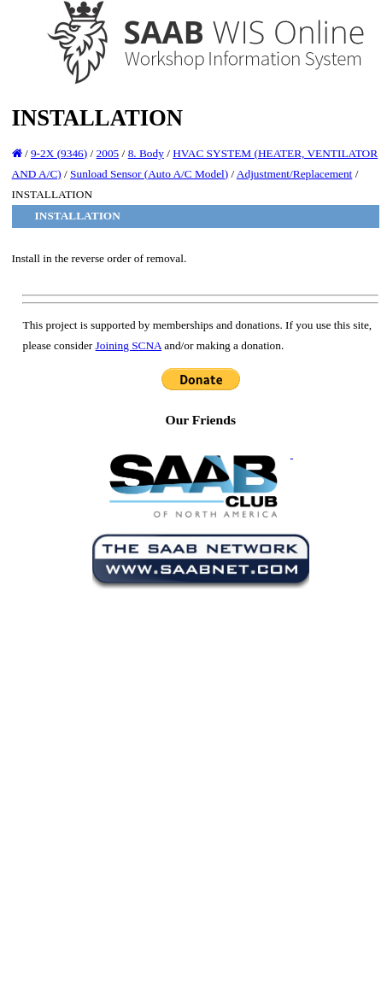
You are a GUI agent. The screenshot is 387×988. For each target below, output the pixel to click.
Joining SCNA (128, 345)
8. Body (146, 153)
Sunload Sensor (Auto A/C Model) (149, 173)
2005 (108, 153)
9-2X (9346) (59, 153)
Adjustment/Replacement (294, 173)
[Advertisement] (189, 785)
